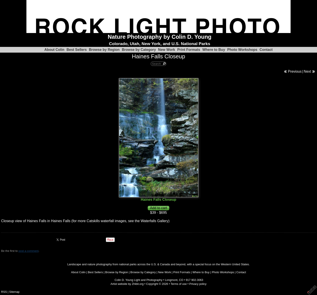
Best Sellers (76, 50)
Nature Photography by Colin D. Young (159, 37)
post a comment (28, 251)
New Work (166, 50)
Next (307, 71)
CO (181, 280)
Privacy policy (197, 284)
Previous (295, 71)
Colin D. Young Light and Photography (138, 280)
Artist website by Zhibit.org (127, 284)
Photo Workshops (242, 50)
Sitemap (14, 291)
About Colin (54, 50)
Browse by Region (104, 50)
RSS (4, 291)
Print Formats (188, 50)
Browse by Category (139, 50)
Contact (266, 50)
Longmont (171, 280)
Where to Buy (213, 50)
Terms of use (179, 284)
